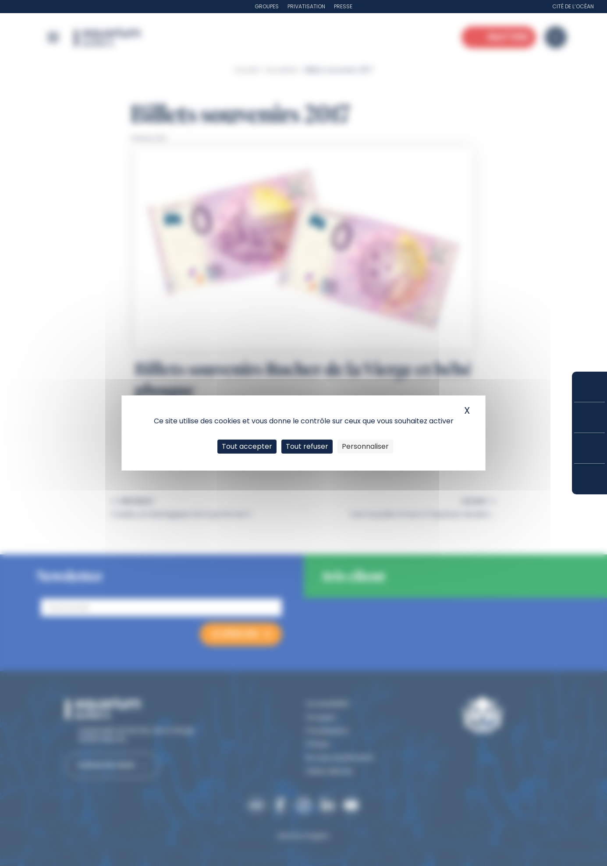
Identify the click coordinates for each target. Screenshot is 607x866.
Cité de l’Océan (573, 6)
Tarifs (589, 417)
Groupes (267, 6)
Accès (589, 479)
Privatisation (306, 6)
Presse (343, 6)
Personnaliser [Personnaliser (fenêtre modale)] (365, 446)
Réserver (589, 387)
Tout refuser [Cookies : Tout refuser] (307, 446)
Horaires (589, 448)
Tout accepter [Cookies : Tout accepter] (247, 446)
